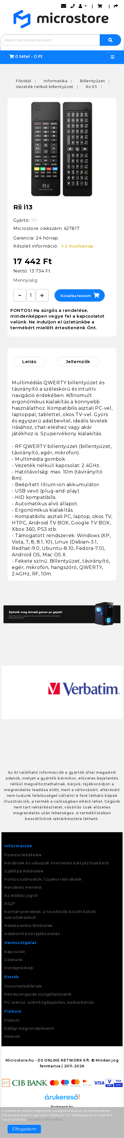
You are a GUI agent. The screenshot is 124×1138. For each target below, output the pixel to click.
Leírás (29, 361)
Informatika (56, 80)
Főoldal (23, 80)
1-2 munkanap (77, 246)
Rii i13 (91, 86)
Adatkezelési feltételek (28, 925)
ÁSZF (9, 903)
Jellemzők (78, 361)
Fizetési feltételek (23, 854)
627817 (72, 228)
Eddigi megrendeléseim (29, 1028)
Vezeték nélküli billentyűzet (44, 86)
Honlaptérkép (18, 967)
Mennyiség (25, 280)
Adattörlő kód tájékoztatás (32, 933)
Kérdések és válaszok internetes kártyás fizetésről (56, 863)
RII (34, 220)
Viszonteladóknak (23, 986)
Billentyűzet (92, 80)
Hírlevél (12, 1036)
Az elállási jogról (21, 895)
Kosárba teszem (79, 295)
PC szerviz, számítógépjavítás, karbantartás (49, 1002)
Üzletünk (13, 959)
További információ (45, 1119)
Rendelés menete (23, 887)
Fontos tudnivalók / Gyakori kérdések (43, 879)
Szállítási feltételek (24, 871)
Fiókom (12, 1020)
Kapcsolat (14, 951)
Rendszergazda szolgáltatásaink (38, 994)
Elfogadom (24, 1129)
